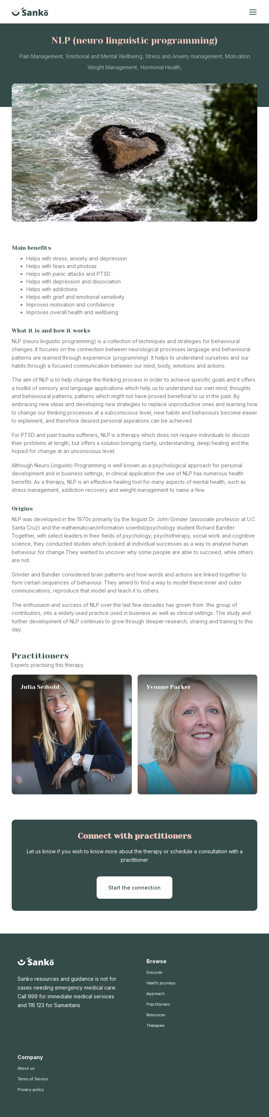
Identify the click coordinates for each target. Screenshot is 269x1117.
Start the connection (134, 887)
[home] (30, 11)
